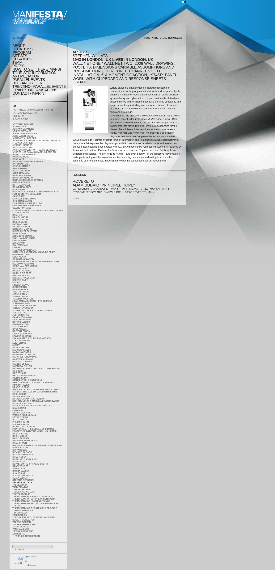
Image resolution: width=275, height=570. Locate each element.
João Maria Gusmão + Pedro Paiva (32, 301)
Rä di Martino (20, 434)
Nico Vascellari (22, 403)
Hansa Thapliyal (22, 271)
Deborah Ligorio (22, 229)
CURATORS (22, 59)
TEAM (17, 62)
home (147, 38)
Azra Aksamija (21, 173)
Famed (16, 247)
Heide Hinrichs (21, 275)
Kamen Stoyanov (22, 317)
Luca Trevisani (21, 340)
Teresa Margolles (23, 492)
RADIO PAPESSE (21, 438)
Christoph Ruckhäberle (27, 205)
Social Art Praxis (23, 475)
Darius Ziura (20, 222)
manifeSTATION (20, 347)
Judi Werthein (20, 315)
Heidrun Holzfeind (23, 278)
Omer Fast (18, 410)
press (18, 66)
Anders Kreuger (22, 145)
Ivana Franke (20, 289)
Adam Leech (19, 126)
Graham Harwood (23, 259)
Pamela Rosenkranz (24, 415)
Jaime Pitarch (20, 292)
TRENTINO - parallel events (39, 86)
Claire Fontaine (21, 208)
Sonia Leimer (20, 478)
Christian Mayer (22, 201)
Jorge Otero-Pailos (24, 305)
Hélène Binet (20, 280)
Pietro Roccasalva (23, 426)
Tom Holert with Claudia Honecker (33, 517)
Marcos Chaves (21, 350)
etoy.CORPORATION (23, 236)
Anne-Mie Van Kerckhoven (27, 161)
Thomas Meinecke (22, 510)
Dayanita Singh (21, 226)
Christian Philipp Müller (27, 203)
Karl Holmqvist (21, 319)
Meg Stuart (19, 373)
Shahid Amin (19, 473)
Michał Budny (20, 378)
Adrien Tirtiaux (21, 131)
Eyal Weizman (20, 245)
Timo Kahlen (19, 515)
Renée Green (20, 447)
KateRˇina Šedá (21, 322)
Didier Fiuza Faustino (24, 231)
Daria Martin (20, 219)
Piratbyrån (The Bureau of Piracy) (33, 429)
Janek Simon (19, 294)
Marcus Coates (21, 352)
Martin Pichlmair (22, 359)
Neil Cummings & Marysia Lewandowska (35, 401)
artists (19, 55)
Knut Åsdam (19, 329)
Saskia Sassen (20, 471)
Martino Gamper (22, 361)
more (76, 198)
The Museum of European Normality (34, 499)
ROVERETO (20, 119)
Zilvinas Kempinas (22, 531)
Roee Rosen (19, 457)
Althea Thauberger (24, 138)
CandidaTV (18, 196)
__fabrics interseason (26, 536)
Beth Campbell (21, 185)
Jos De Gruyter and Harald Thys (32, 310)
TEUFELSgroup (21, 494)
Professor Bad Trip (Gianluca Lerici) (34, 431)
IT (18, 38)
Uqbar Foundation (23, 520)
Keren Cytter (20, 324)
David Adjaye (20, 224)
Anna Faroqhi (20, 157)
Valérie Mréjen (21, 522)
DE (13, 38)
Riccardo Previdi (22, 454)
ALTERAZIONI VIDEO (22, 136)
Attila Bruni (19, 168)
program (21, 52)
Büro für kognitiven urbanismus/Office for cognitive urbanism (36, 193)
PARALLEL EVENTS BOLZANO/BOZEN (28, 81)
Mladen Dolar (20, 387)
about (18, 45)
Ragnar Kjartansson (25, 440)
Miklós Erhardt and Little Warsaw (33, 382)
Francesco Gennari (24, 250)
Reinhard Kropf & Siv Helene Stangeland (37, 445)
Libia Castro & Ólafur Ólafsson (31, 338)
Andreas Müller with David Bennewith (35, 150)
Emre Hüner (19, 233)
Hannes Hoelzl (21, 268)
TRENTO (18, 116)
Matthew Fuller (22, 366)
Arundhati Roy (21, 166)
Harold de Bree (21, 273)
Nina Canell (19, 408)
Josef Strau (19, 313)
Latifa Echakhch (22, 334)
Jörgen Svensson (23, 308)
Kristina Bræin (21, 331)
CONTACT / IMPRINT (29, 93)
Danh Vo (17, 215)
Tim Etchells (20, 513)
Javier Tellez (20, 296)
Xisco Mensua (20, 527)
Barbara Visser (21, 175)
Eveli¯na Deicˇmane (23, 238)
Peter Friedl (20, 419)
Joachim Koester (22, 299)
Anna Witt (18, 159)
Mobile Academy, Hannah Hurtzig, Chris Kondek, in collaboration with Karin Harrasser (35, 391)
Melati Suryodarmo (24, 375)
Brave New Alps (21, 187)
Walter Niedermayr (24, 524)
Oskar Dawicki (21, 413)
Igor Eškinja (20, 287)
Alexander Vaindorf (24, 133)
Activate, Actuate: (23, 124)
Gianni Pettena (21, 254)
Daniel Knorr (20, 217)
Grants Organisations (34, 90)
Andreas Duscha (22, 147)
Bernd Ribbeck (21, 182)
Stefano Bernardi (23, 480)
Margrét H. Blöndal (24, 357)
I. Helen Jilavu (20, 285)
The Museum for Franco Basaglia (32, 496)
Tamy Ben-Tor (20, 487)
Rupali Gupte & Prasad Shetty (30, 464)
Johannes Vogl (21, 303)
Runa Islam (19, 461)
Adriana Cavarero (23, 129)
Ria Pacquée (19, 450)
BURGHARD (18, 189)
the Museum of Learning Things (31, 501)
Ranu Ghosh (19, 443)
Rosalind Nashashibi (24, 459)
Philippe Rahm (20, 422)
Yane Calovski (20, 529)
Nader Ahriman (21, 396)
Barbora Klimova (22, 178)
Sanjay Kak (19, 468)
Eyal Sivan (18, 243)
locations (22, 49)
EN (21, 38)
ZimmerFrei (18, 534)
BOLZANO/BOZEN (24, 112)
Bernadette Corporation (27, 180)
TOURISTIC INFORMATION (34, 72)
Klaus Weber (20, 326)
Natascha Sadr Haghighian (28, 399)
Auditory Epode (21, 171)
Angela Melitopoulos (25, 154)
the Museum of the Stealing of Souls (34, 508)
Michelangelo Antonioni (27, 380)
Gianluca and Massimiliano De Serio (33, 252)
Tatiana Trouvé (21, 489)
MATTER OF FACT (21, 364)
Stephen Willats (22, 482)
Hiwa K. (16, 282)
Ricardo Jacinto (22, 452)
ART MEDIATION (25, 76)
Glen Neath (19, 257)
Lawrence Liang (22, 336)
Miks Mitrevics (21, 385)
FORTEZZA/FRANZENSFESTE (32, 109)
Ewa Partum (19, 240)
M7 (14, 106)
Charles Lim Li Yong (24, 199)
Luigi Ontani (19, 343)
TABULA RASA (19, 485)
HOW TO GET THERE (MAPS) (36, 69)
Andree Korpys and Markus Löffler (34, 152)
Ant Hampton (20, 164)
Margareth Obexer (24, 354)
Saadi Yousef (20, 466)
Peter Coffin (20, 417)
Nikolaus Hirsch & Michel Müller (32, 405)
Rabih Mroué (20, 436)
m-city (16, 345)
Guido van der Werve (24, 266)
